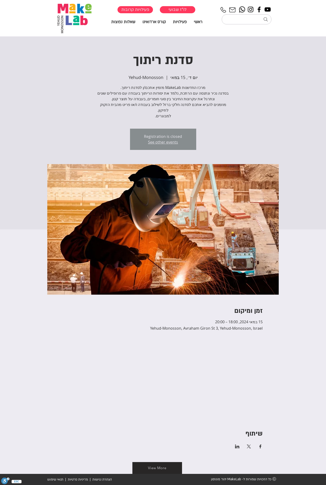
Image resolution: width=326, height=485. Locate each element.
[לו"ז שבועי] (177, 9)
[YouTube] (267, 9)
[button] (179, 21)
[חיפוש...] (246, 19)
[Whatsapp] (242, 9)
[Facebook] (259, 9)
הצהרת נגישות (101, 479)
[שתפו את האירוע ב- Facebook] (260, 446)
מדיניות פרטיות (78, 479)
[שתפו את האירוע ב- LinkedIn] (237, 446)
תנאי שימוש (55, 479)
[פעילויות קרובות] (135, 9)
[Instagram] (250, 9)
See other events (163, 142)
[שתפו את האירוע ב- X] (249, 446)
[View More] (157, 468)
